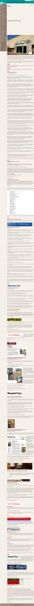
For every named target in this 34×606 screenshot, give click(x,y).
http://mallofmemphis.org (23, 181)
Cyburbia (8, 542)
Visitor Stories (3, 14)
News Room (3, 17)
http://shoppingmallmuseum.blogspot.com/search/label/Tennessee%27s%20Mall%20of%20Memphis (20, 157)
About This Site (4, 9)
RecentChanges (4, 10)
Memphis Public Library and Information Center (13, 329)
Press (2, 11)
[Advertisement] (3, 45)
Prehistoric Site (4, 16)
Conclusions (3, 27)
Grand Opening (4, 21)
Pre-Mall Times (4, 18)
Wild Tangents (11, 476)
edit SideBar (5, 49)
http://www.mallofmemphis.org (25, 540)
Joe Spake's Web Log (10, 178)
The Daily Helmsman (10, 228)
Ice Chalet (3, 34)
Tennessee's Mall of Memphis (11, 73)
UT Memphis (9, 162)
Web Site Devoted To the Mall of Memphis (24, 458)
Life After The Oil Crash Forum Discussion (12, 310)
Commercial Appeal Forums (10, 516)
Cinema (3, 35)
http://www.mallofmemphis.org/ (11, 154)
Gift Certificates (4, 31)
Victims (3, 26)
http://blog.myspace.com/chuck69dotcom (12, 585)
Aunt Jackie (13, 570)
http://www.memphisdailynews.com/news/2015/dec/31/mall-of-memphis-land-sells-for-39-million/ (19, 69)
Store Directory (4, 30)
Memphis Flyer (19, 562)
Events (3, 25)
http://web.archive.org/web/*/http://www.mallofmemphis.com (18, 155)
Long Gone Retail (9, 536)
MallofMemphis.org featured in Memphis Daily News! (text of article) (16, 388)
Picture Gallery (4, 24)
